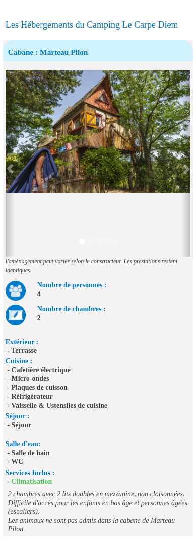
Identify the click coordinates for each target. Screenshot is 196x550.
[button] (10, 163)
